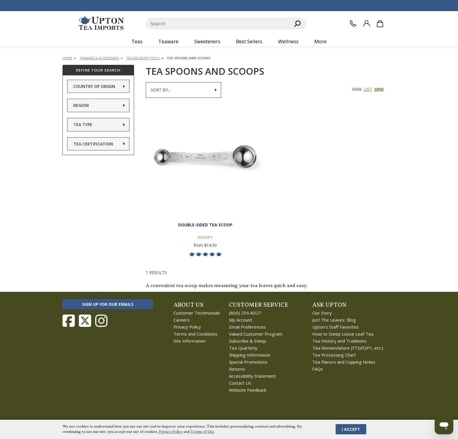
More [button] (320, 41)
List (368, 89)
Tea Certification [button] (93, 144)
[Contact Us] (353, 23)
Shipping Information (249, 355)
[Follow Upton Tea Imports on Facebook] (69, 321)
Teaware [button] (168, 41)
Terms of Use (202, 432)
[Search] (217, 24)
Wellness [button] (288, 41)
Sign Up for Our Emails (107, 304)
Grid (379, 89)
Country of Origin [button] (94, 86)
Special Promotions (248, 362)
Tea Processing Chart (334, 355)
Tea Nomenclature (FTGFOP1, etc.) (347, 348)
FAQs (317, 369)
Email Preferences (247, 327)
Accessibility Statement (252, 376)
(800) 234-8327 (245, 313)
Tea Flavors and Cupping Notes (343, 362)
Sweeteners (207, 41)
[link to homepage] (101, 23)
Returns (237, 369)
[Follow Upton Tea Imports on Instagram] (101, 321)
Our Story (322, 313)
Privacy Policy (187, 327)
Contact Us (240, 383)
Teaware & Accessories (99, 58)
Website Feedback (247, 390)
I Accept (351, 429)
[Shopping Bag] (380, 23)
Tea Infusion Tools (142, 58)
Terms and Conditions (196, 334)
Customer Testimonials (197, 313)
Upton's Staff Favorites (335, 327)
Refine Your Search (98, 70)
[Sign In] (366, 23)
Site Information (190, 341)
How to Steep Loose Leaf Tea (342, 334)
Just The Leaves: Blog (334, 320)
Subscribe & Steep (247, 341)
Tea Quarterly (243, 348)
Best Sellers (249, 41)
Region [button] (81, 105)
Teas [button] (137, 41)
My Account (240, 320)
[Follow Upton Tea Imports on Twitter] (85, 321)
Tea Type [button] (82, 124)
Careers (182, 320)
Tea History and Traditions (339, 341)
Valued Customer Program (255, 334)
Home (67, 58)
